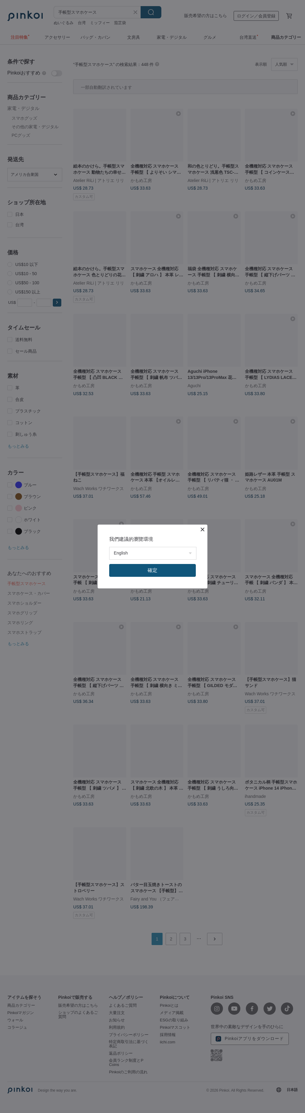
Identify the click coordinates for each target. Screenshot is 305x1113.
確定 (152, 570)
